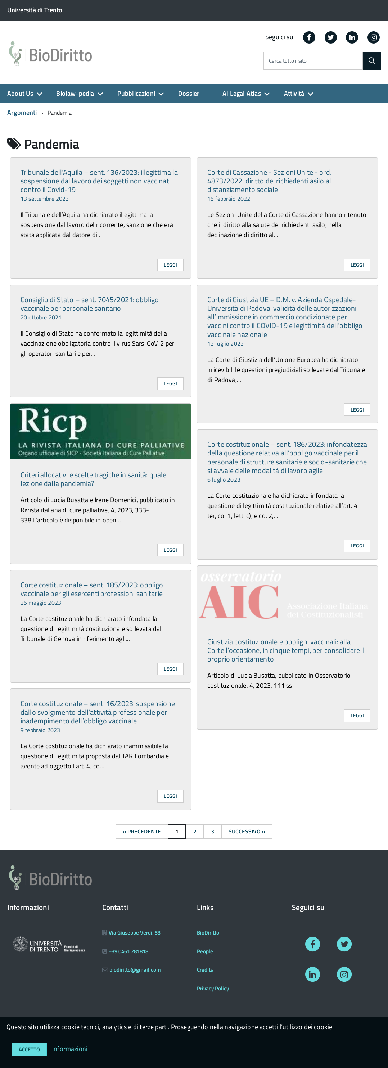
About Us (20, 93)
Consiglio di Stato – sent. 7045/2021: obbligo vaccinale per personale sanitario (90, 308)
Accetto (29, 1049)
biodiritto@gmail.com (135, 969)
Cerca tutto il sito (288, 61)
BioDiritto (208, 932)
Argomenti (22, 112)
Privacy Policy (213, 988)
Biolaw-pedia (75, 93)
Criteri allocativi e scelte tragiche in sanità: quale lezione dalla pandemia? (93, 479)
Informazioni (69, 1049)
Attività (294, 93)
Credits (205, 969)
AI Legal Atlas (241, 93)
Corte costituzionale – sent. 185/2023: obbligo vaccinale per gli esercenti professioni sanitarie (92, 593)
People (205, 951)
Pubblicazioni (136, 93)
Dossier (188, 93)
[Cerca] (372, 61)
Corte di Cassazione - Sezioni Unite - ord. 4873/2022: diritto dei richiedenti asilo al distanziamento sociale (269, 185)
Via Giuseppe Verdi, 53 (135, 932)
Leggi (170, 264)
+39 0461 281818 (128, 951)
